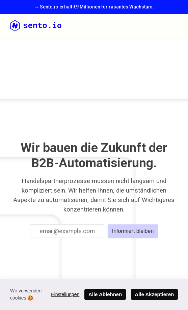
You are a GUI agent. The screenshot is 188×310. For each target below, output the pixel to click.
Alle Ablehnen (105, 294)
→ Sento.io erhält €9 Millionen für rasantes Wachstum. (94, 6)
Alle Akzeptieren (154, 294)
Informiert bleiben (133, 231)
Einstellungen (65, 294)
